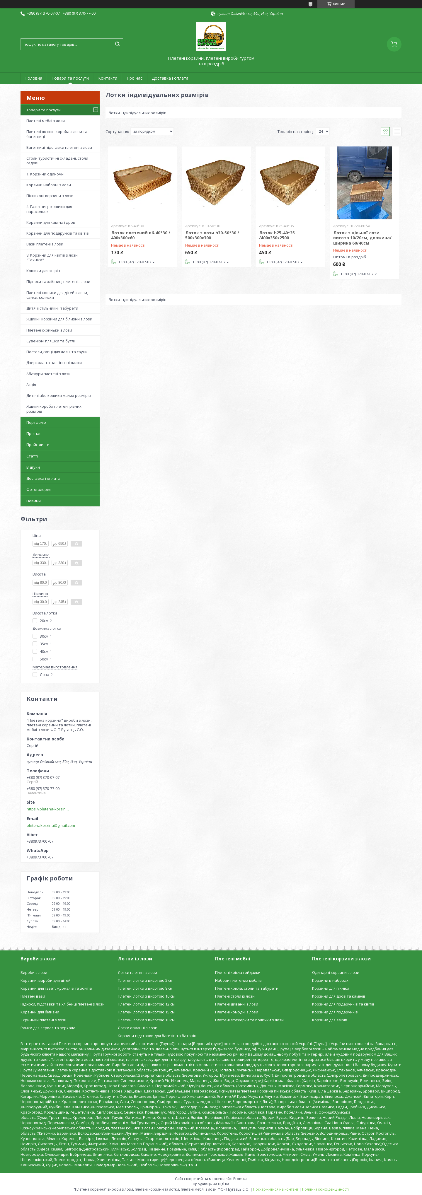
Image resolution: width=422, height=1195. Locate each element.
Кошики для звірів (43, 270)
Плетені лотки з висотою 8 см (145, 988)
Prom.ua (240, 1178)
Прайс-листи (38, 444)
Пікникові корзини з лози (50, 195)
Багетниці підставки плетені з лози (59, 147)
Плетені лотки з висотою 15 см (146, 1012)
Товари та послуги (70, 78)
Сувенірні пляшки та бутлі (50, 341)
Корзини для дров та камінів (338, 996)
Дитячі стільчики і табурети (52, 308)
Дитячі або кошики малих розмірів (58, 395)
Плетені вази (33, 996)
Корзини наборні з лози (48, 184)
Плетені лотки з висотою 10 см (146, 996)
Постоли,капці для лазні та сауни (57, 351)
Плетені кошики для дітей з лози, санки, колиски (57, 295)
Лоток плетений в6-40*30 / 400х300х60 (140, 235)
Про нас (134, 78)
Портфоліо (36, 422)
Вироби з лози (34, 972)
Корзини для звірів (329, 1019)
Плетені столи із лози (235, 996)
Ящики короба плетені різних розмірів (53, 409)
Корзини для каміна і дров (50, 222)
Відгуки (33, 467)
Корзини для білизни (40, 1012)
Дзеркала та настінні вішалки (54, 362)
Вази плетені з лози (44, 244)
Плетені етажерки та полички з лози (249, 1019)
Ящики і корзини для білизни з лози (59, 319)
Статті (32, 456)
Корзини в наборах (330, 980)
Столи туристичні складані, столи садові (57, 160)
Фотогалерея (38, 489)
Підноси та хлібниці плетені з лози (58, 281)
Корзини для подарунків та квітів (57, 233)
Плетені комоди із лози (236, 1012)
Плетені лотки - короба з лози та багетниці (56, 134)
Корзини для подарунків (335, 1012)
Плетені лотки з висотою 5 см (145, 980)
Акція (31, 384)
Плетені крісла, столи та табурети (246, 988)
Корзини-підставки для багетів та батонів (157, 1035)
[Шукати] (117, 44)
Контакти (107, 78)
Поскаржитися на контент (275, 1189)
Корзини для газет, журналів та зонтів (56, 988)
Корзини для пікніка (330, 988)
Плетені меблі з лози (45, 120)
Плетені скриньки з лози (49, 330)
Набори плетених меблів (238, 980)
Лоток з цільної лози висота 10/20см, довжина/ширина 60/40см (362, 238)
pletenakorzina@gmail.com (51, 825)
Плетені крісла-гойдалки (238, 972)
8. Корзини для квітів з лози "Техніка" (52, 257)
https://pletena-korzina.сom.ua (49, 809)
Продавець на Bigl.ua (211, 1184)
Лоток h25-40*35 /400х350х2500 (277, 235)
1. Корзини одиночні (45, 174)
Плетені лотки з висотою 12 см (146, 1004)
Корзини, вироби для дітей (46, 980)
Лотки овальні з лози (137, 1027)
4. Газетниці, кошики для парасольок (49, 209)
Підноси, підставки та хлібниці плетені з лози (63, 1004)
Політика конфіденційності (325, 1189)
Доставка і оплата (170, 78)
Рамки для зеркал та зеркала (48, 1027)
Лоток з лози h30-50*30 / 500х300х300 (212, 235)
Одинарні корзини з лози (335, 972)
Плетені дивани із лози (236, 1004)
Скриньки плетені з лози (44, 1019)
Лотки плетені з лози (137, 972)
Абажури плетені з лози (48, 373)
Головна (33, 78)
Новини (33, 500)
